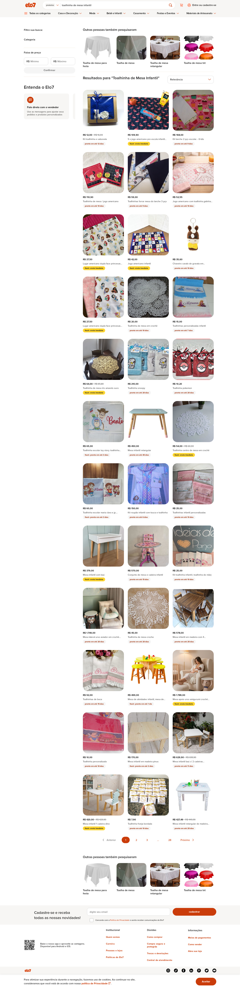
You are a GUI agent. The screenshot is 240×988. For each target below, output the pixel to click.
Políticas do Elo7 (115, 957)
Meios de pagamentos (199, 937)
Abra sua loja (195, 951)
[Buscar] (115, 5)
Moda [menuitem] (94, 13)
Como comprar (155, 937)
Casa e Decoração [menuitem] (70, 13)
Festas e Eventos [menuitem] (168, 13)
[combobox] (52, 5)
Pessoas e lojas (114, 950)
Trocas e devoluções (157, 953)
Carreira (110, 943)
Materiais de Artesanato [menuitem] (201, 13)
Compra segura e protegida (156, 945)
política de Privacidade (96, 983)
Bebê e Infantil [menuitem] (116, 13)
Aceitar (206, 981)
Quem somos (113, 937)
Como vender (195, 944)
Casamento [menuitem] (141, 13)
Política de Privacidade (120, 920)
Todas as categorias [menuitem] (40, 13)
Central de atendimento (159, 960)
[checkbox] (91, 920)
